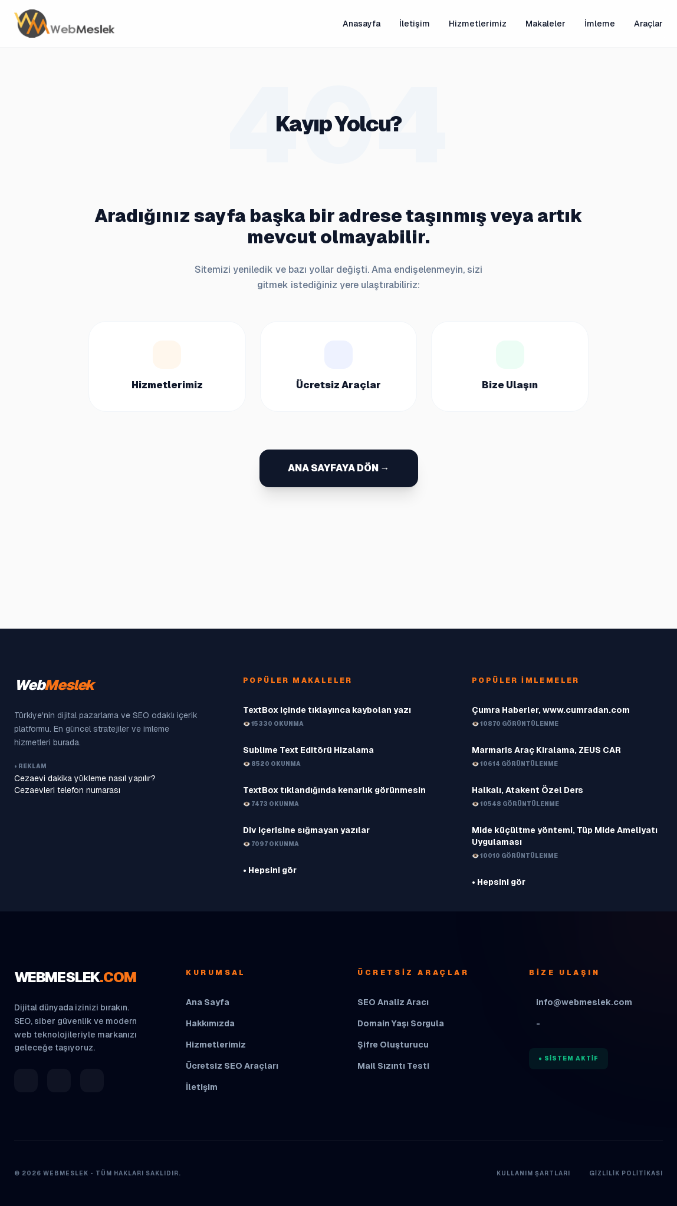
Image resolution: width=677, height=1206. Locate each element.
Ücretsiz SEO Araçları (232, 1065)
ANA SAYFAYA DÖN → (339, 468)
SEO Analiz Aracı (393, 1002)
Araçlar (648, 23)
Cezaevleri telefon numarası (67, 790)
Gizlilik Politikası (626, 1173)
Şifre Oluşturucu (393, 1044)
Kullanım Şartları (533, 1173)
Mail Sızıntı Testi (393, 1065)
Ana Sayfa (207, 1002)
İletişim (414, 23)
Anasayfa (361, 23)
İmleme (599, 23)
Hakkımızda (210, 1023)
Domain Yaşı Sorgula (400, 1023)
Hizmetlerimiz (478, 23)
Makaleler (545, 23)
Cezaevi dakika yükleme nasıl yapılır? (85, 778)
